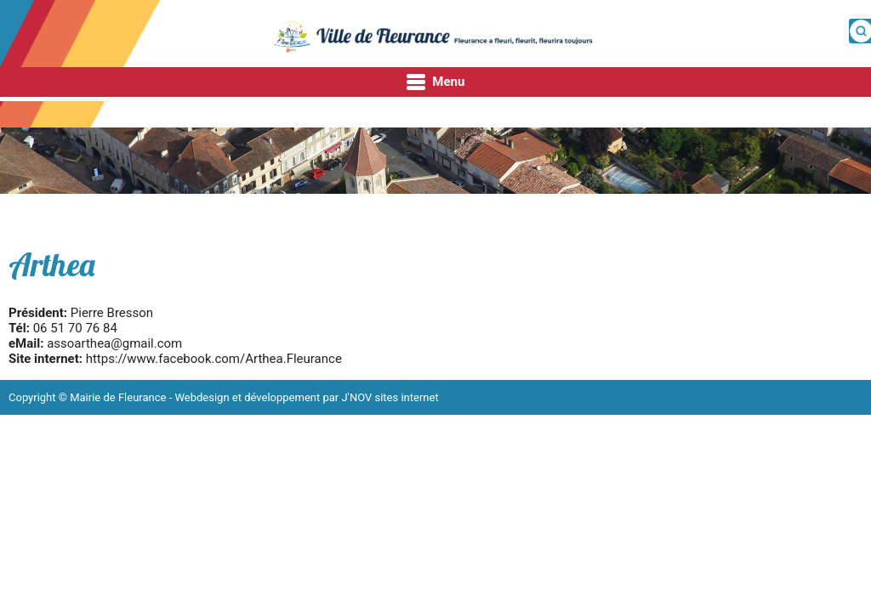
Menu (436, 82)
